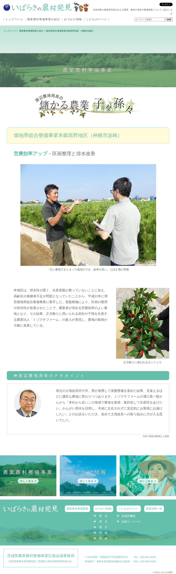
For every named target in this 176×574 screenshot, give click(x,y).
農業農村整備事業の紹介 (43, 19)
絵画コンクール (131, 521)
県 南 (103, 532)
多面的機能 (128, 516)
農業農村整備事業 (77, 508)
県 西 (103, 538)
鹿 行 (103, 527)
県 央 (103, 521)
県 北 (103, 516)
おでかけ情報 (73, 19)
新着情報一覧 (154, 508)
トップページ (14, 19)
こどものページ (96, 19)
